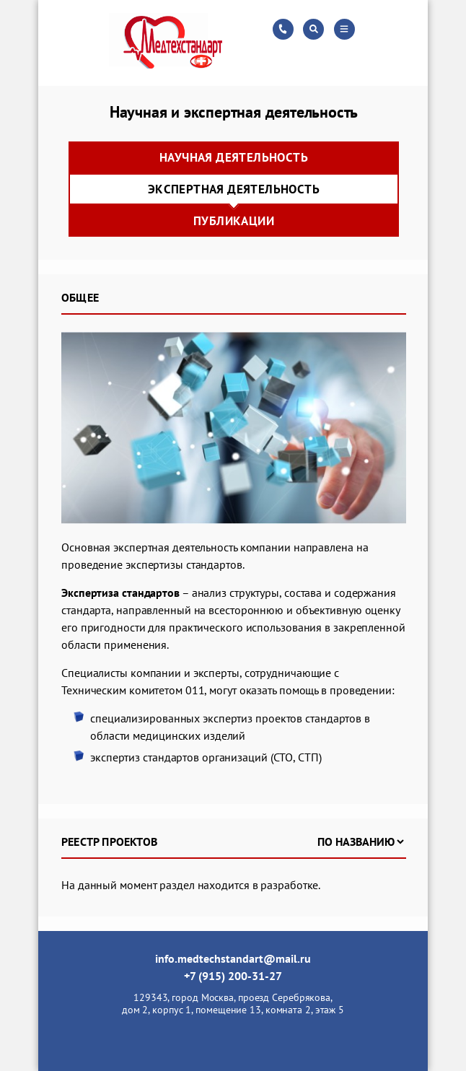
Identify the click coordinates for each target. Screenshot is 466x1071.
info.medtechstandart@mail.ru (233, 958)
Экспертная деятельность (234, 189)
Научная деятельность (233, 157)
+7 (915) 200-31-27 (233, 976)
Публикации (233, 221)
